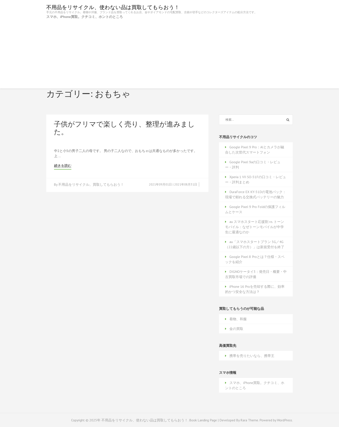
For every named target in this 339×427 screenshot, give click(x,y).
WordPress (284, 420)
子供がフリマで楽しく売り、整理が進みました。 (124, 127)
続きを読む (62, 166)
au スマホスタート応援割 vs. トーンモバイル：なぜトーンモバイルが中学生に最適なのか (254, 226)
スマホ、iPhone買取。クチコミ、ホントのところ (84, 16)
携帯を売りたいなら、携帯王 (251, 355)
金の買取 (236, 328)
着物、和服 (238, 319)
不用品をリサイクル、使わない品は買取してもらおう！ (112, 7)
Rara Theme (249, 420)
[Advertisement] (169, 51)
